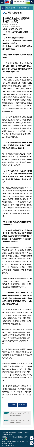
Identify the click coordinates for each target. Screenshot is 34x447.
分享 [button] (31, 438)
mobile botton (2, 2)
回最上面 (22, 404)
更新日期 (4, 445)
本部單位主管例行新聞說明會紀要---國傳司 (19, 421)
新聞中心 (14, 8)
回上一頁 (13, 404)
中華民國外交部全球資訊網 (17, 2)
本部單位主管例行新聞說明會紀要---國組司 (19, 414)
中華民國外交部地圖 (6, 439)
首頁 (7, 8)
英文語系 (32, 2)
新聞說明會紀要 (24, 8)
